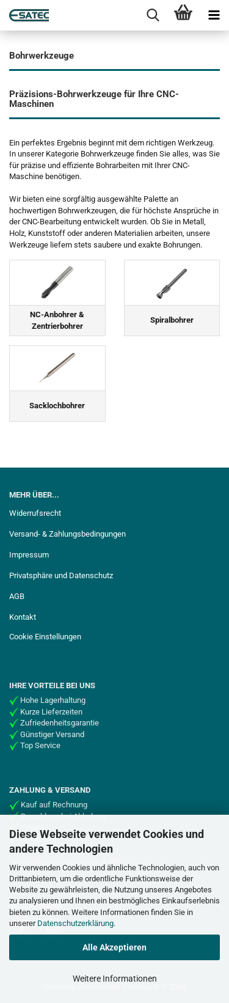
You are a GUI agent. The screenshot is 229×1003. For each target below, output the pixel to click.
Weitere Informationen (115, 978)
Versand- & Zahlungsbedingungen (67, 533)
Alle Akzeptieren (114, 947)
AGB (16, 596)
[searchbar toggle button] (152, 15)
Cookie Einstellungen (45, 636)
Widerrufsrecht (35, 513)
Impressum (29, 554)
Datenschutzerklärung (75, 923)
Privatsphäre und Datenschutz (61, 575)
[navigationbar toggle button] (213, 15)
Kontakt (22, 617)
